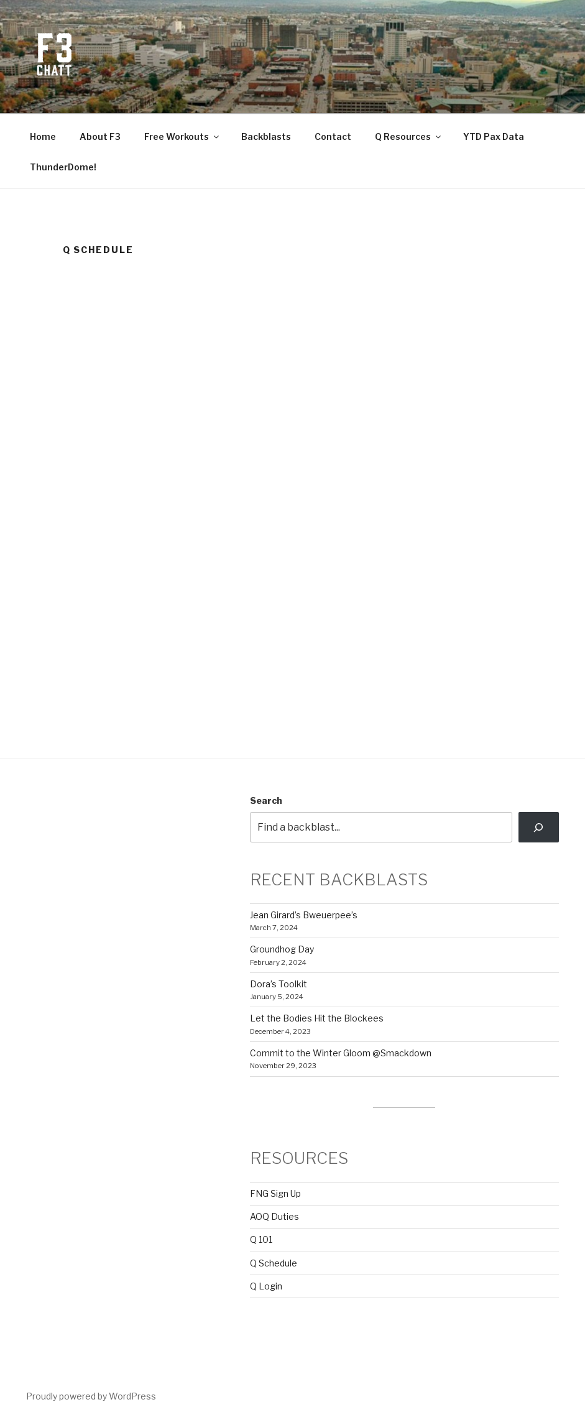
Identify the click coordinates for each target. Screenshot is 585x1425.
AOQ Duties (274, 1216)
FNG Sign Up (275, 1193)
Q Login (266, 1286)
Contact (333, 136)
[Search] (538, 827)
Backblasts (266, 136)
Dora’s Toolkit (278, 984)
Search (266, 800)
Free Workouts (182, 136)
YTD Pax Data (493, 136)
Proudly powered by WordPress (91, 1396)
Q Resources (409, 136)
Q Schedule (273, 1263)
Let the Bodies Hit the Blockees (317, 1018)
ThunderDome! (63, 167)
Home (43, 136)
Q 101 (261, 1239)
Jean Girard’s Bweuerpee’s (303, 915)
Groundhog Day (282, 949)
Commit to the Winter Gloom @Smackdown (340, 1053)
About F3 (100, 136)
